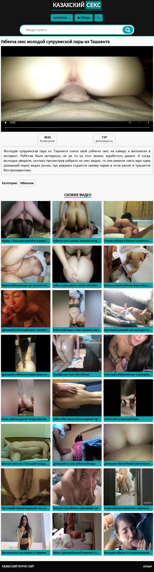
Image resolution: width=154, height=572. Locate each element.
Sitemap (147, 566)
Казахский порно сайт (18, 566)
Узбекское (27, 183)
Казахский (77, 5)
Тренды (83, 18)
